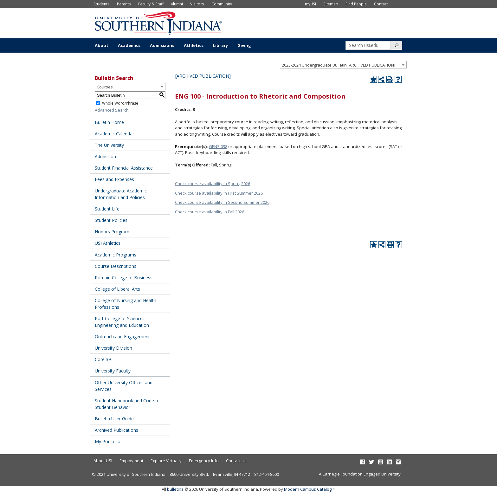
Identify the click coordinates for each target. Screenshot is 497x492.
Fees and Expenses (114, 179)
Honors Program (112, 232)
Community (221, 3)
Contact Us (236, 460)
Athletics (193, 45)
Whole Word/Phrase (120, 103)
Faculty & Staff (151, 3)
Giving (244, 45)
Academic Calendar (114, 134)
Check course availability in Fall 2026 (209, 212)
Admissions (162, 45)
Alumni (177, 3)
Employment (131, 460)
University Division (113, 348)
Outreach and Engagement (122, 336)
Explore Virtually (166, 460)
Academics (129, 45)
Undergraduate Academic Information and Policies (121, 194)
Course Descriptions (115, 266)
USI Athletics (107, 243)
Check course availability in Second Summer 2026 (222, 202)
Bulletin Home (109, 122)
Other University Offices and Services (123, 385)
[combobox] (343, 64)
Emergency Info (204, 460)
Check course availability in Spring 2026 (212, 183)
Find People (356, 3)
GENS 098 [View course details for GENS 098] (218, 146)
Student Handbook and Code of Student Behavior (127, 404)
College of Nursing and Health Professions (125, 303)
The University (109, 145)
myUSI (310, 3)
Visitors (197, 3)
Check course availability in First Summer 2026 (219, 193)
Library (220, 45)
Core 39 (103, 359)
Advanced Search (112, 110)
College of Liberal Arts (117, 289)
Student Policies (111, 220)
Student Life (107, 209)
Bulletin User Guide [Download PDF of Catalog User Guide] (114, 419)
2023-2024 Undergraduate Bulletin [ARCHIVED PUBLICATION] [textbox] (338, 65)
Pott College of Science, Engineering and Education (122, 321)
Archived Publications (116, 430)
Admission (105, 156)
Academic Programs (115, 255)
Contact (381, 3)
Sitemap (330, 3)
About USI (103, 460)
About (101, 45)
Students (102, 3)
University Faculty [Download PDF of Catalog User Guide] (113, 371)
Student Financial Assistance (124, 168)
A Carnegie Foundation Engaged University (360, 474)
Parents (124, 3)
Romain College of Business (123, 278)
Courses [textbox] (105, 87)
